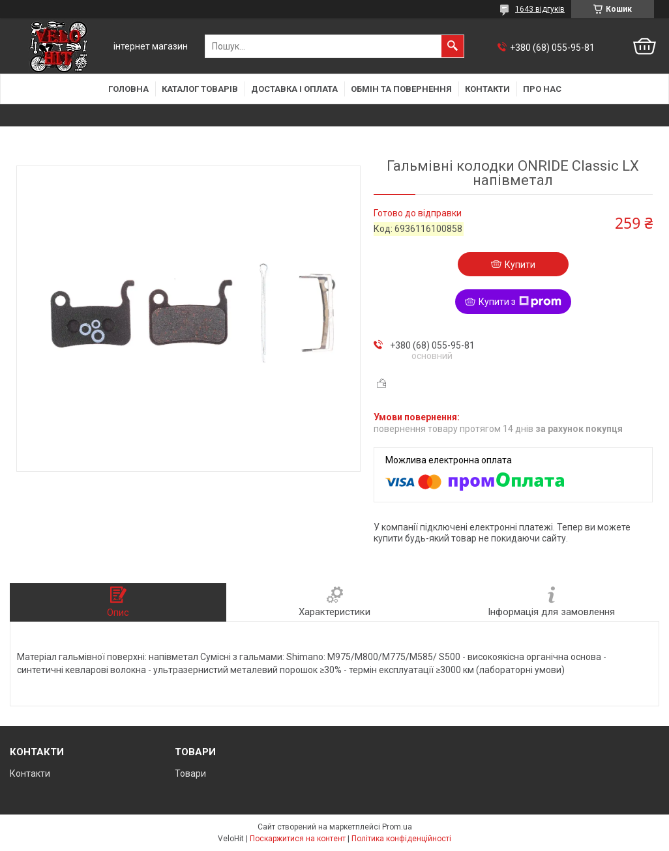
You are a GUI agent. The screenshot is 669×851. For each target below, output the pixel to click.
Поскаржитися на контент (298, 838)
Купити (520, 264)
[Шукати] (452, 46)
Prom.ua (397, 826)
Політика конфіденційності (401, 838)
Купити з (520, 302)
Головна (128, 89)
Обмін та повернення (401, 89)
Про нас (542, 89)
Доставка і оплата (294, 89)
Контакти (487, 89)
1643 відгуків (540, 9)
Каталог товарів (200, 89)
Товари (190, 773)
